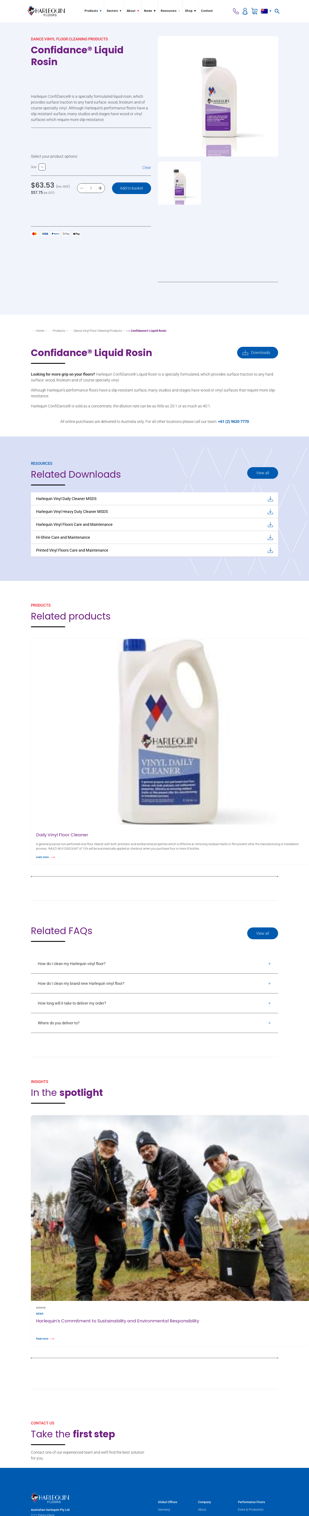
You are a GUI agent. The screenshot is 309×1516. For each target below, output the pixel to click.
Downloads (260, 352)
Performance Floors (251, 1502)
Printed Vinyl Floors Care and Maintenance (154, 550)
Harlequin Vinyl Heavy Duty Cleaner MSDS (154, 511)
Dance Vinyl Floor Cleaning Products (98, 330)
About (202, 1509)
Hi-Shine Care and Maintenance (154, 537)
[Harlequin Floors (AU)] (46, 11)
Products (59, 330)
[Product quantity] (91, 188)
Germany (164, 1509)
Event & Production (251, 1509)
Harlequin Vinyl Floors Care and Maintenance (154, 524)
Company (204, 1502)
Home (40, 330)
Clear (146, 167)
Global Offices (167, 1502)
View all (262, 473)
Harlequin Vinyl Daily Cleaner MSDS (154, 498)
